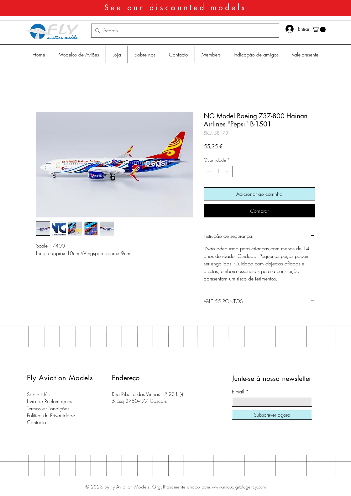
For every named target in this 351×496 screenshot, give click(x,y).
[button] (319, 29)
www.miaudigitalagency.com (239, 487)
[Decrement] (208, 171)
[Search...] (184, 30)
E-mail (238, 391)
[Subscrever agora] (272, 415)
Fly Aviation (46, 377)
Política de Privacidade (51, 415)
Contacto (36, 422)
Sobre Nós (38, 394)
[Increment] (228, 171)
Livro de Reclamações (49, 401)
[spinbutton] (218, 171)
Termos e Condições (48, 408)
